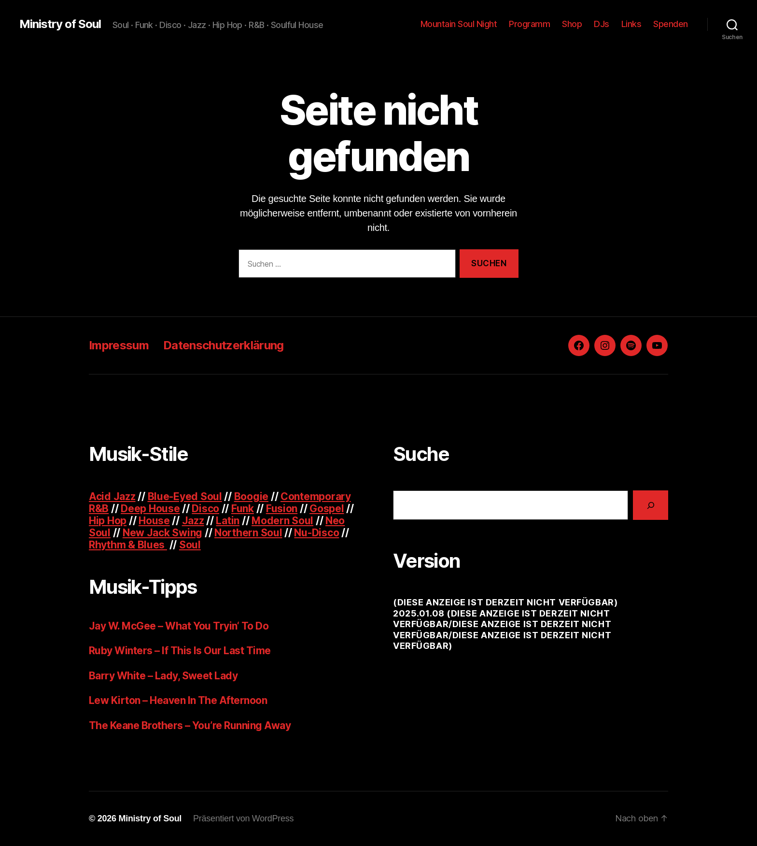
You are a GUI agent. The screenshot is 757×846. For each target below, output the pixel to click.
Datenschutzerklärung (223, 345)
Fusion (281, 508)
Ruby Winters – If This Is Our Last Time (180, 651)
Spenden (670, 24)
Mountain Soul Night (459, 24)
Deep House (150, 508)
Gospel (326, 508)
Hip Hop (107, 521)
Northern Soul (248, 533)
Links (631, 24)
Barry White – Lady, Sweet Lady (163, 676)
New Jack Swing (162, 533)
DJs (601, 24)
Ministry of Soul (60, 24)
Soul (190, 545)
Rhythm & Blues (128, 545)
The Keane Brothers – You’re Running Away (190, 725)
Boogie (251, 496)
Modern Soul (282, 521)
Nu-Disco (316, 533)
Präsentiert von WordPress (243, 818)
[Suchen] (650, 505)
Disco (205, 508)
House (154, 521)
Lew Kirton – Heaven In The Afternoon (178, 700)
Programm (529, 24)
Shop (572, 24)
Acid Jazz (112, 496)
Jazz (193, 521)
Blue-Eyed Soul (185, 496)
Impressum (119, 345)
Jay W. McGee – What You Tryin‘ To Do (178, 626)
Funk (242, 508)
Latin (227, 521)
